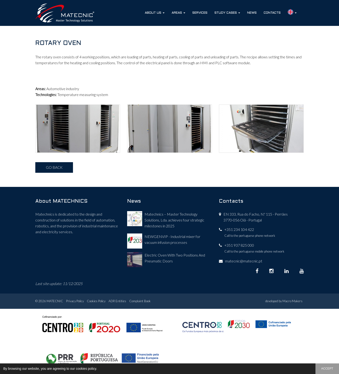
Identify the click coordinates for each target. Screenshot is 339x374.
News (252, 12)
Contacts (272, 12)
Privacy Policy (75, 301)
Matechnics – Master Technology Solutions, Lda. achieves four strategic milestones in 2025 (174, 220)
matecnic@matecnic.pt (243, 261)
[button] (98, 369)
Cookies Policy (96, 301)
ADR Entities (117, 301)
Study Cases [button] (227, 12)
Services (199, 12)
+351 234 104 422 (239, 229)
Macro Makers (292, 301)
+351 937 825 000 (239, 245)
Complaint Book (140, 301)
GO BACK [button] (54, 167)
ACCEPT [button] (327, 368)
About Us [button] (155, 12)
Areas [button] (178, 12)
